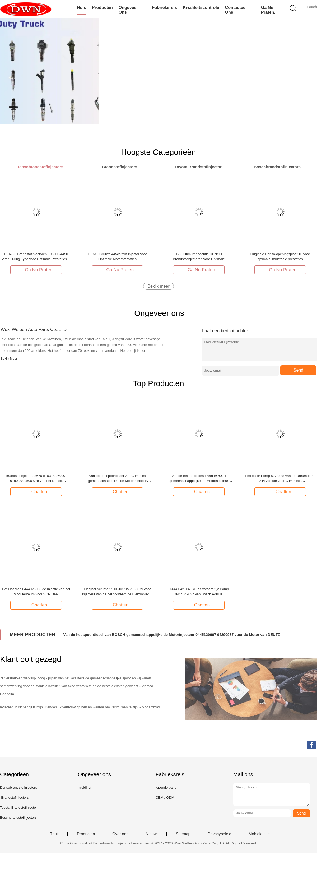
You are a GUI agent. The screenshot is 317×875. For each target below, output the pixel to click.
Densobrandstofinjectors (18, 787)
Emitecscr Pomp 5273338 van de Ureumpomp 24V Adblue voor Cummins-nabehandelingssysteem (280, 481)
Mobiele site (259, 834)
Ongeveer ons (128, 10)
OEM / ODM (165, 797)
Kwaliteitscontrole (201, 7)
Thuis (55, 834)
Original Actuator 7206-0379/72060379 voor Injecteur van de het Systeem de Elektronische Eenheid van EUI (117, 594)
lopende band (166, 787)
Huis (81, 7)
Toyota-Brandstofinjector (18, 808)
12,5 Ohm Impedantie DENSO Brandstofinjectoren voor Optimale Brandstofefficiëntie (199, 259)
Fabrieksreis (164, 7)
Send (298, 370)
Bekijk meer (158, 286)
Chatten (36, 491)
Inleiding (84, 787)
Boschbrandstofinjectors (18, 818)
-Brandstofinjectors (14, 797)
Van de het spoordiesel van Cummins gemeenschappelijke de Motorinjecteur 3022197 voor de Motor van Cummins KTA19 (117, 481)
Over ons (120, 834)
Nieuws (152, 834)
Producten (102, 7)
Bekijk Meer (9, 359)
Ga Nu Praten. (268, 10)
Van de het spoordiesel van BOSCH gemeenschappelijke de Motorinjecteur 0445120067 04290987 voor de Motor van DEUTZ (171, 635)
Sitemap (183, 834)
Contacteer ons (236, 10)
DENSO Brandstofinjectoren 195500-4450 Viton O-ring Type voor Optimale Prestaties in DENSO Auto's (36, 259)
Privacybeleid (219, 834)
